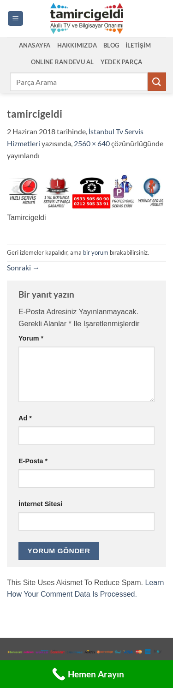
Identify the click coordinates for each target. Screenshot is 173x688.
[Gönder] (157, 81)
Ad (25, 418)
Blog (111, 45)
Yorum (30, 338)
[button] (15, 18)
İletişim (138, 45)
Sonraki (23, 267)
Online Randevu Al (62, 62)
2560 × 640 (92, 143)
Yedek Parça (122, 62)
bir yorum (95, 252)
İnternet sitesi (40, 504)
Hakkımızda (77, 45)
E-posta (33, 461)
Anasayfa (35, 45)
